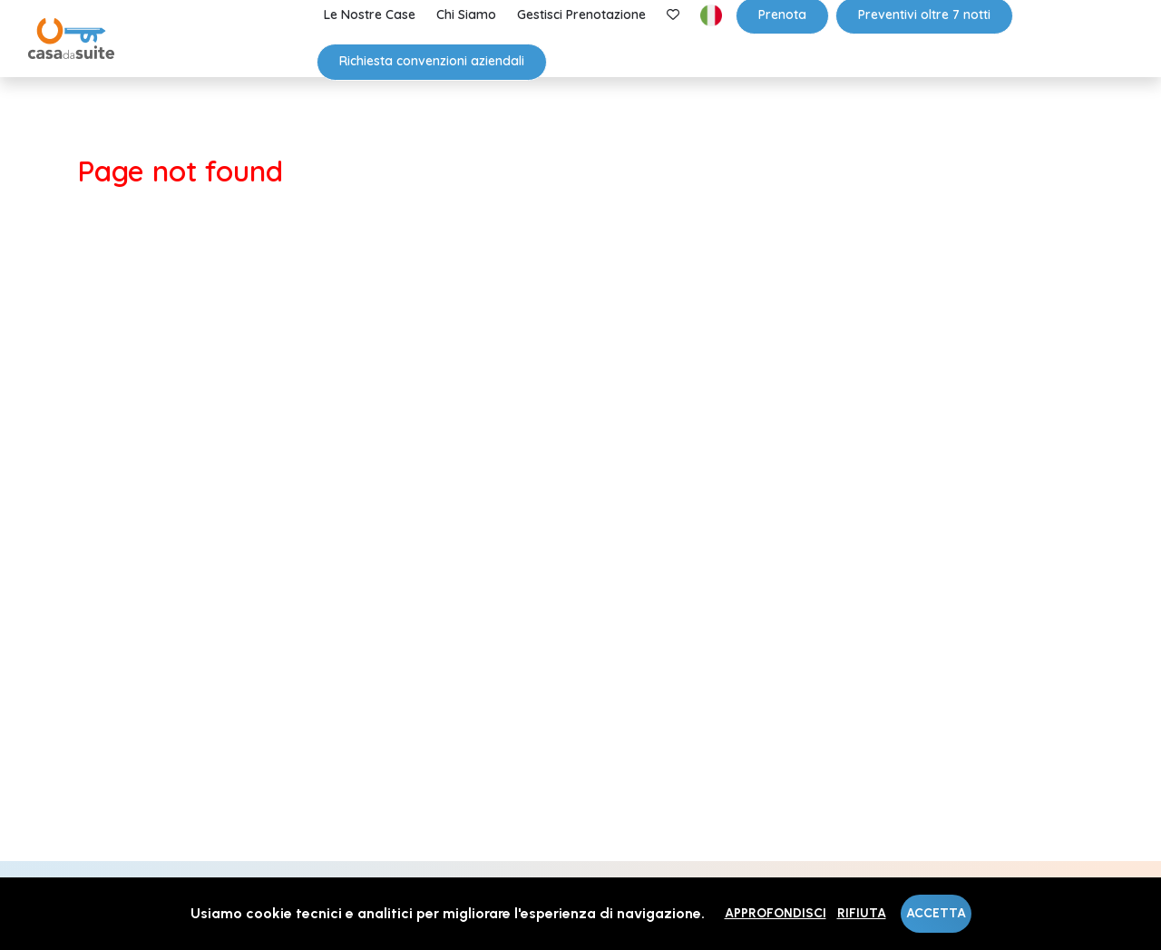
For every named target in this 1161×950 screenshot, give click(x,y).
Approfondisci (775, 913)
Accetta (936, 913)
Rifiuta (861, 913)
